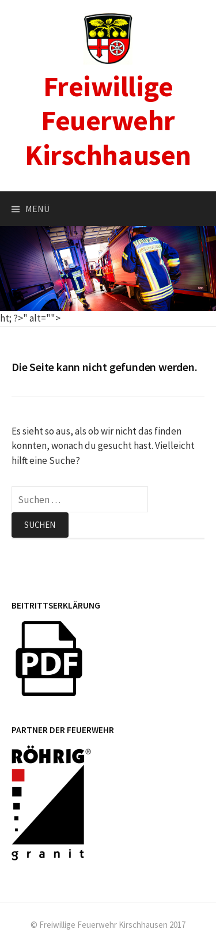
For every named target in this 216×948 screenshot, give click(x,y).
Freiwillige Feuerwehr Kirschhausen (108, 120)
